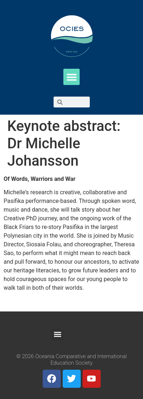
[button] (71, 77)
